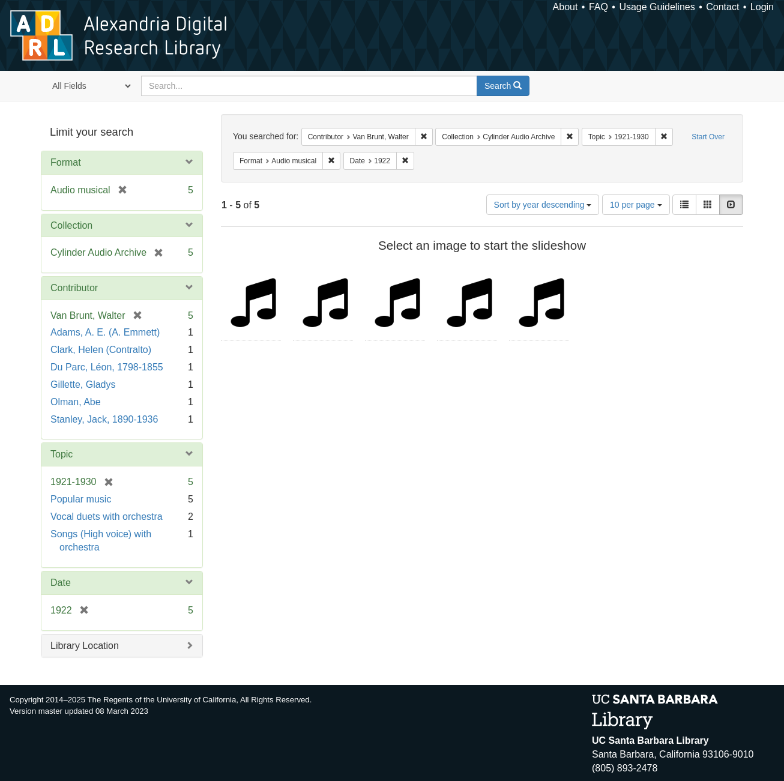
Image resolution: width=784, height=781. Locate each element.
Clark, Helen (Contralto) (100, 350)
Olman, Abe (75, 402)
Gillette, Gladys (82, 384)
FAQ (598, 7)
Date (60, 582)
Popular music (80, 499)
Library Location (84, 646)
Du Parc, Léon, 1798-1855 (106, 367)
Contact (722, 7)
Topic (61, 454)
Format (65, 162)
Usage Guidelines (657, 7)
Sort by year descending (543, 205)
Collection (71, 225)
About (565, 7)
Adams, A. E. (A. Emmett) (105, 332)
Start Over (708, 137)
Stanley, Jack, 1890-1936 (104, 419)
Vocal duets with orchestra (106, 516)
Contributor (74, 288)
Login (762, 7)
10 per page (636, 205)
